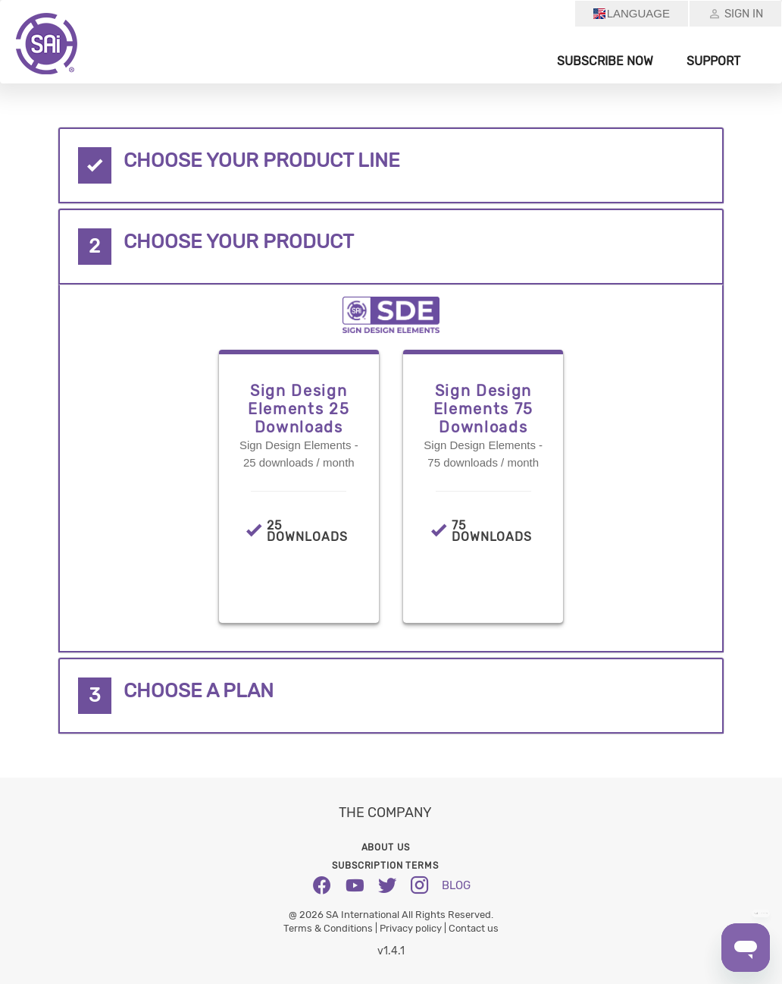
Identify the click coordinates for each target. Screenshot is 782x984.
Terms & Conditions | (331, 928)
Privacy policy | (414, 928)
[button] (391, 165)
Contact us (474, 928)
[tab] (391, 165)
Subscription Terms (385, 865)
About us (385, 847)
